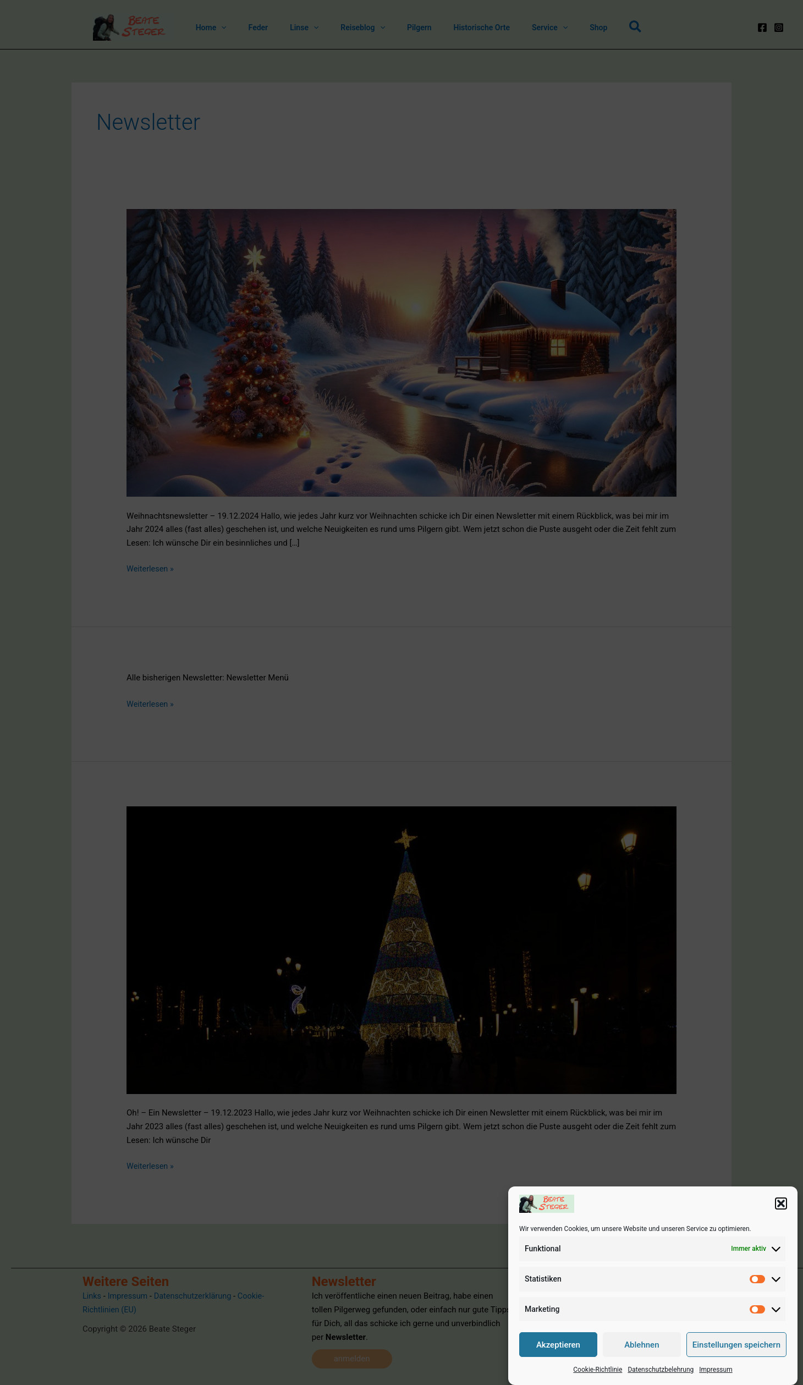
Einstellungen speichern (736, 1345)
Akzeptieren (558, 1345)
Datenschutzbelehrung (661, 1371)
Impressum (715, 1371)
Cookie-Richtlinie (597, 1371)
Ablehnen (641, 1345)
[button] (781, 1204)
